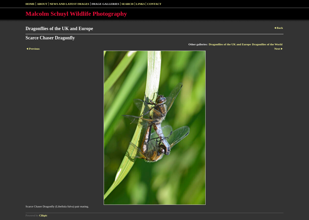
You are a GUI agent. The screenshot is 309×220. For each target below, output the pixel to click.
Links (140, 3)
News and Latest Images (69, 3)
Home (30, 3)
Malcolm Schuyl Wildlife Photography (76, 13)
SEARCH (127, 3)
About (42, 3)
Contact (154, 3)
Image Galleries (105, 3)
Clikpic (43, 215)
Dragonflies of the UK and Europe (230, 44)
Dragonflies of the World (267, 44)
